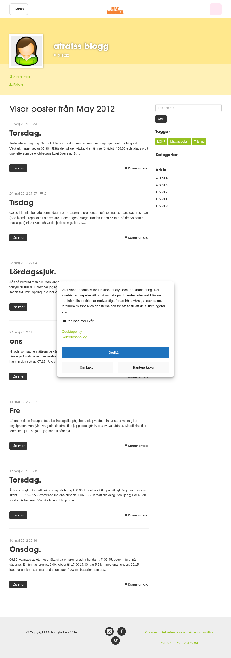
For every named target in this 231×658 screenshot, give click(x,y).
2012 (161, 192)
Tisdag (21, 202)
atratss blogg (81, 45)
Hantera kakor (187, 643)
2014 (161, 178)
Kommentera (136, 168)
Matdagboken (179, 141)
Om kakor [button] (87, 367)
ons (15, 341)
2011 (161, 199)
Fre (15, 410)
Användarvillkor (201, 632)
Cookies (151, 632)
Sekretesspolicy (173, 632)
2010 (161, 206)
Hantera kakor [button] (144, 367)
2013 (161, 185)
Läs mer (18, 168)
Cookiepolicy (72, 331)
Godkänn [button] (115, 352)
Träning (199, 141)
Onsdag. (25, 549)
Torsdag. (25, 133)
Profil (19, 77)
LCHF (161, 141)
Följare (16, 84)
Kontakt (166, 643)
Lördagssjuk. (32, 271)
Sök (161, 119)
